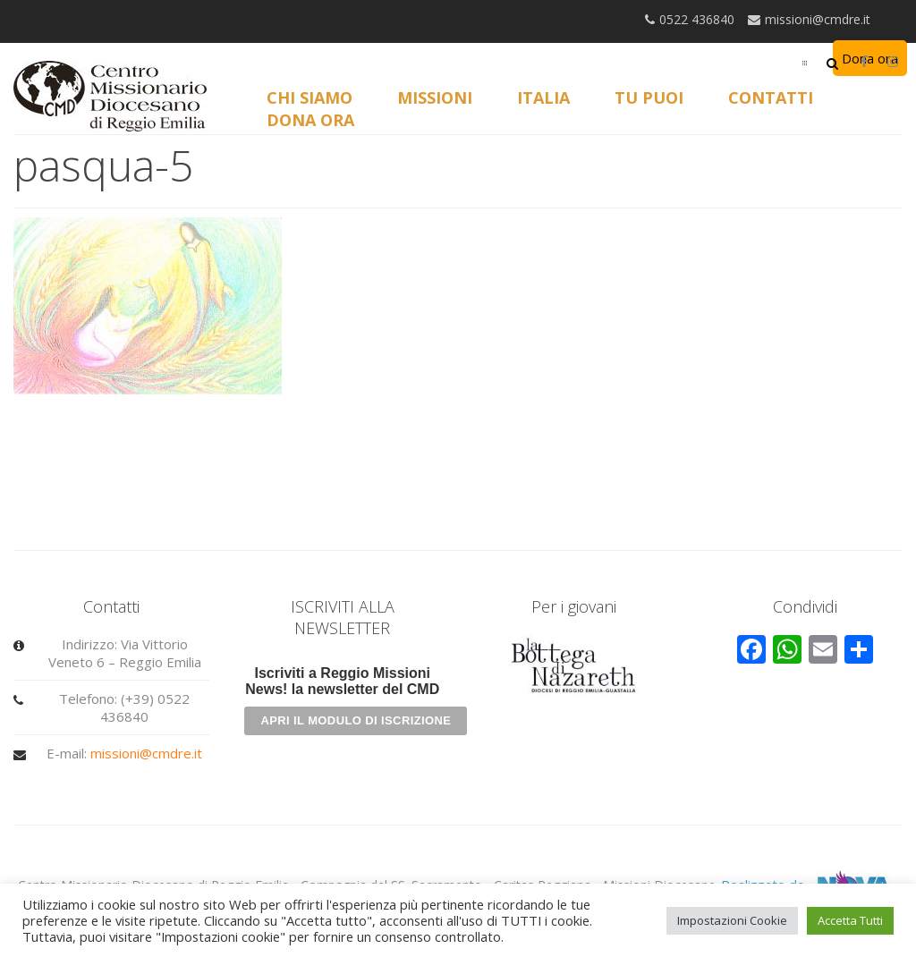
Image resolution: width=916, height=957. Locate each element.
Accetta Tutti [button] (850, 920)
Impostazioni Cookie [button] (732, 920)
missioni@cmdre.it (146, 753)
